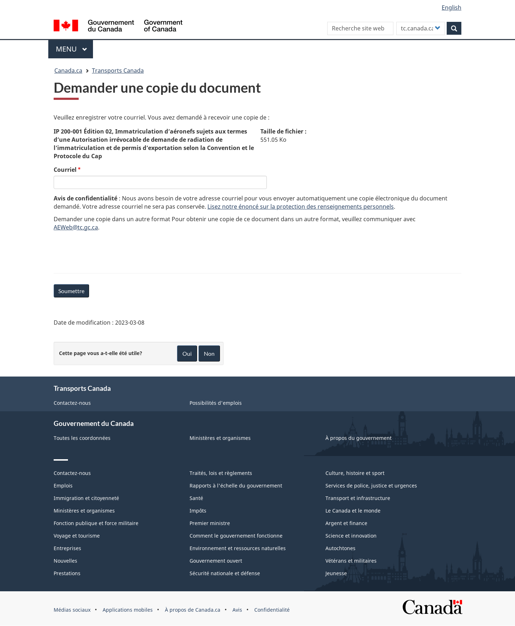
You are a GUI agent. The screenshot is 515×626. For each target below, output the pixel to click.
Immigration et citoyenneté (86, 498)
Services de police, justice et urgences (371, 485)
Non (209, 353)
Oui (187, 353)
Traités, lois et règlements (221, 473)
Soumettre (71, 290)
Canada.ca (68, 70)
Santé (196, 498)
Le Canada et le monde (353, 510)
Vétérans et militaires (351, 560)
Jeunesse (336, 573)
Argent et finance (346, 523)
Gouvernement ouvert (216, 560)
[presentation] (108, 251)
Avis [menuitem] (237, 609)
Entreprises (67, 548)
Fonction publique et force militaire (96, 523)
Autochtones (340, 548)
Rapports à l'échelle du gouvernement (236, 485)
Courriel (65, 170)
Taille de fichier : (283, 131)
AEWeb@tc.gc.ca (76, 227)
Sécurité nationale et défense (225, 573)
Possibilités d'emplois (216, 402)
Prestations (67, 573)
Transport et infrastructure (357, 498)
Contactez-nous (72, 402)
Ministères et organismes (220, 438)
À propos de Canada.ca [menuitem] (192, 609)
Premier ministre (210, 523)
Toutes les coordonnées (82, 438)
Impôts (198, 510)
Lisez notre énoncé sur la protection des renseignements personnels (300, 206)
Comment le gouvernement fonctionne (236, 535)
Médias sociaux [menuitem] (72, 609)
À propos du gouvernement (358, 438)
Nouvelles (65, 560)
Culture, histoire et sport (354, 473)
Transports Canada (118, 70)
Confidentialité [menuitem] (272, 609)
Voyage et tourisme (77, 535)
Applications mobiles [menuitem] (128, 609)
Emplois (63, 485)
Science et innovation (351, 535)
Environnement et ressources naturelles (238, 548)
